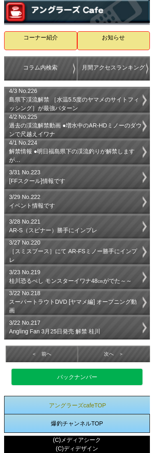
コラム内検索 (40, 67)
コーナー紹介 (40, 37)
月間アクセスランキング (113, 67)
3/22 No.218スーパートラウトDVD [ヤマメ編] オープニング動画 (73, 302)
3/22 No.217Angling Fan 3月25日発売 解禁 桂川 (54, 327)
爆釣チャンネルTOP (77, 423)
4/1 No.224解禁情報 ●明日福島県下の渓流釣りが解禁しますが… (72, 151)
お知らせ (113, 37)
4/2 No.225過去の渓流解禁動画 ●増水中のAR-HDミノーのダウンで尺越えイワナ (75, 125)
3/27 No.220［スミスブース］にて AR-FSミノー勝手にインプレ (73, 251)
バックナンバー (77, 377)
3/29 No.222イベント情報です (32, 201)
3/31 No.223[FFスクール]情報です (37, 176)
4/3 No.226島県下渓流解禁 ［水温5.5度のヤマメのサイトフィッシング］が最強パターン (74, 99)
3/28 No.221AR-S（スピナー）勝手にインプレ (53, 225)
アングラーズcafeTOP (77, 405)
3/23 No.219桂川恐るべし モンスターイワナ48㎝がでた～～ (70, 276)
